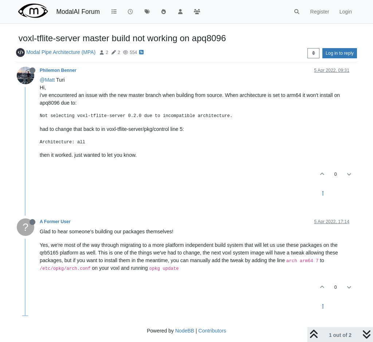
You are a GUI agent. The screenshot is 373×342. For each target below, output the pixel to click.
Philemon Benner (58, 70)
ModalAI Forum (78, 11)
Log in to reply (340, 53)
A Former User (55, 221)
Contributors (212, 331)
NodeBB (184, 331)
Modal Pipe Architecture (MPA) (60, 52)
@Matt (47, 80)
